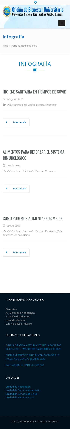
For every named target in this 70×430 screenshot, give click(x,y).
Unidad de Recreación (18, 387)
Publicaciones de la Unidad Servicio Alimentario (31, 105)
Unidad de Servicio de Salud (22, 394)
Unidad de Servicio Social (20, 398)
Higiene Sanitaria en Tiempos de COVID (34, 92)
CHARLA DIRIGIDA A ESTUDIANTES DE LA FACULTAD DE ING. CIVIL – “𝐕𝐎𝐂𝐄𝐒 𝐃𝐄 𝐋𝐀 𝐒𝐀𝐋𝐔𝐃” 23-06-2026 (33, 347)
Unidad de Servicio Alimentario (23, 391)
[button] (61, 24)
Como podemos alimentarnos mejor (33, 219)
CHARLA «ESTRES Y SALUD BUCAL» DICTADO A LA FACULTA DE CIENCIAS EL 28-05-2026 (32, 357)
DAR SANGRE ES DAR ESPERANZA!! (25, 365)
